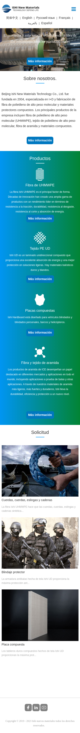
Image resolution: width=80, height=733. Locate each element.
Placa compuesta (13, 644)
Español (46, 23)
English (27, 17)
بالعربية (32, 23)
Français (64, 17)
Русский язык (45, 17)
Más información (40, 61)
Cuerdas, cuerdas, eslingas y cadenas (27, 500)
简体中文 (12, 17)
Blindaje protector (13, 572)
